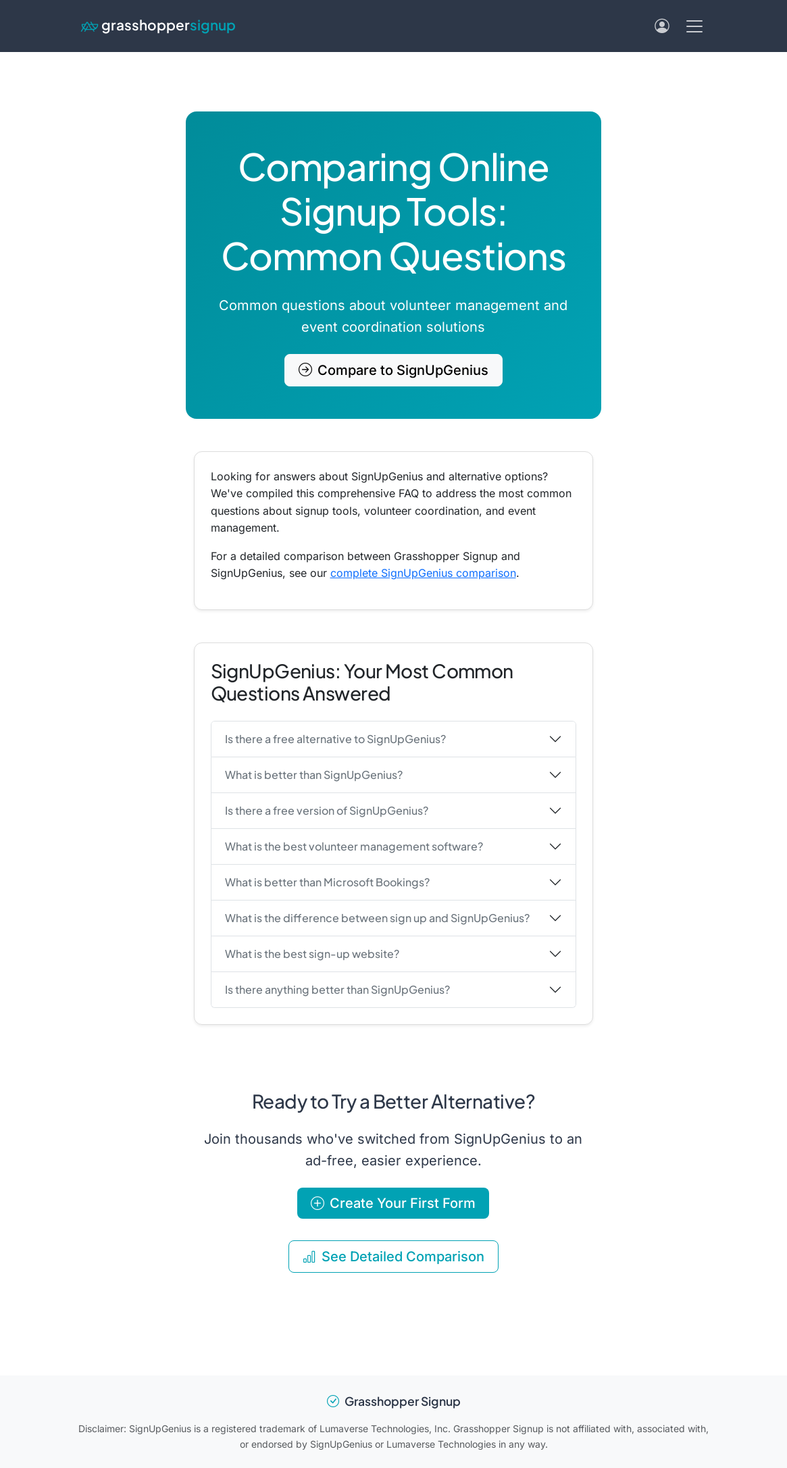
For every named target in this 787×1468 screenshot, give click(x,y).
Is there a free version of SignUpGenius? (326, 810)
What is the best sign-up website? (312, 953)
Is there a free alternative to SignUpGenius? (335, 739)
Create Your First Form (393, 1203)
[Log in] (662, 26)
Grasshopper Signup (394, 1401)
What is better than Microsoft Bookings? (327, 882)
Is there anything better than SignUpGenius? (337, 989)
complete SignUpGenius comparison (423, 573)
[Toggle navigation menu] (694, 26)
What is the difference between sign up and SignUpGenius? (377, 918)
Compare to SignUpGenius (393, 370)
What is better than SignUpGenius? (314, 774)
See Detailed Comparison (393, 1256)
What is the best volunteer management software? (354, 846)
